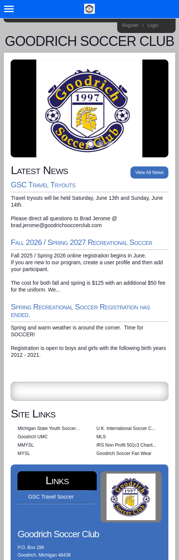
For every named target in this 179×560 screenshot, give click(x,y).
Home (167, 26)
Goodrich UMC (32, 436)
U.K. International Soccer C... (125, 428)
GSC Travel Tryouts (43, 184)
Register (130, 25)
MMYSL (25, 445)
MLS (101, 436)
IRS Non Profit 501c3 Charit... (126, 445)
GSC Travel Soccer (51, 497)
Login (152, 25)
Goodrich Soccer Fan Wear (123, 453)
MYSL (23, 453)
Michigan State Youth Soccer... (48, 428)
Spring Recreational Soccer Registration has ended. (80, 310)
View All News (149, 172)
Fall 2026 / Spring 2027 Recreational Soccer (81, 242)
